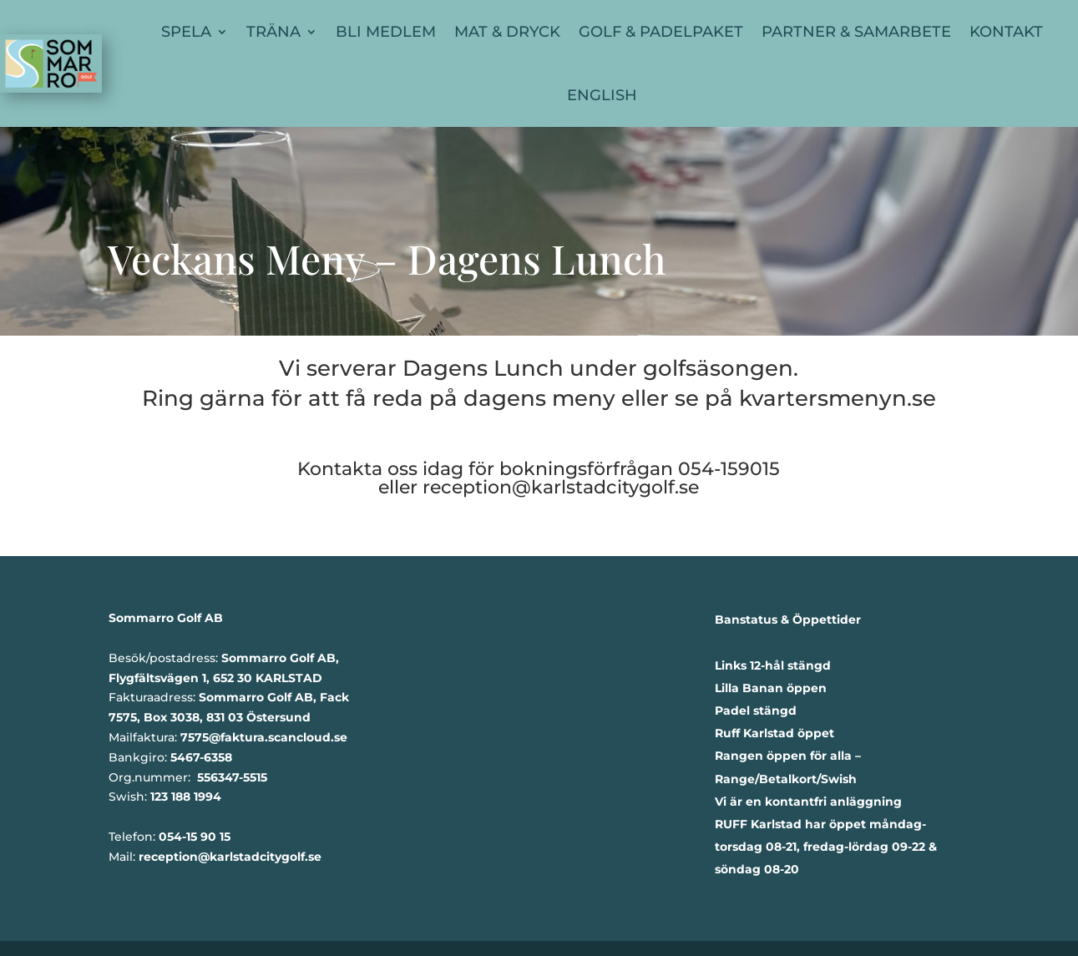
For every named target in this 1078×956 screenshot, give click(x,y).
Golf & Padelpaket (661, 32)
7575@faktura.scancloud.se (263, 737)
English (602, 95)
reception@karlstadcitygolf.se (561, 487)
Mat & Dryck (507, 32)
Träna (273, 32)
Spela (186, 32)
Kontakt (1006, 32)
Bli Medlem (386, 32)
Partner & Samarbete (856, 32)
